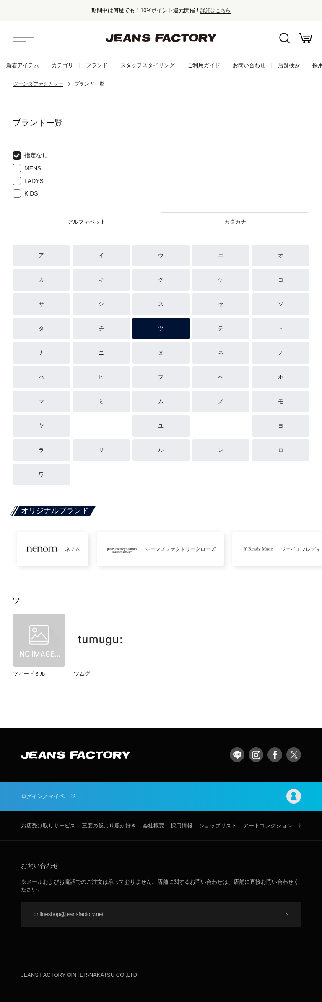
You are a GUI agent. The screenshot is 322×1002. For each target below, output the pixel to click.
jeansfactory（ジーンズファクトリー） (161, 38)
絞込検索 (284, 38)
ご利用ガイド (203, 65)
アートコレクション (267, 825)
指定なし (30, 155)
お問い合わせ (249, 65)
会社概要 (153, 825)
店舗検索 (289, 65)
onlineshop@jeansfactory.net (69, 914)
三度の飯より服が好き (109, 825)
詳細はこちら (215, 10)
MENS (27, 168)
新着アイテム (22, 65)
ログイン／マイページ (161, 796)
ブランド (97, 65)
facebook (274, 754)
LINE (237, 754)
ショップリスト (218, 825)
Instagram (256, 754)
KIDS (25, 193)
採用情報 (181, 825)
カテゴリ (62, 65)
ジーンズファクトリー (38, 84)
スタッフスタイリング (147, 65)
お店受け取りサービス (48, 825)
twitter (293, 754)
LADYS (28, 181)
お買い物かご (305, 38)
